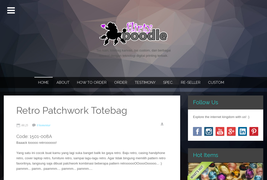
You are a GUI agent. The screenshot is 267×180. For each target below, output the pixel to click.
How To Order (92, 82)
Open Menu (11, 10)
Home (43, 82)
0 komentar (43, 125)
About (63, 82)
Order (120, 82)
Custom (216, 82)
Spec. (168, 82)
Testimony (145, 82)
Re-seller (191, 82)
